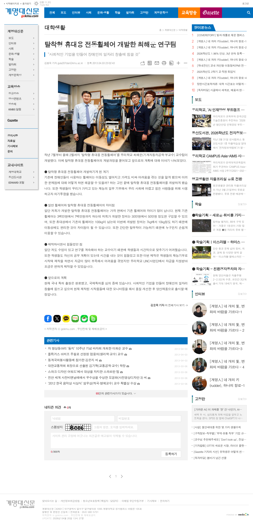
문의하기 (165, 501)
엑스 (57, 318)
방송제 (12, 104)
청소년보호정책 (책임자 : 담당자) (100, 501)
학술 (117, 12)
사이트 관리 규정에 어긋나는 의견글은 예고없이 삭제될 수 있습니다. (94, 435)
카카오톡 (66, 318)
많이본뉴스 (202, 27)
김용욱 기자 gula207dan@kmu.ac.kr (63, 63)
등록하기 (171, 454)
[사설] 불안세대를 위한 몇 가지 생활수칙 (217, 427)
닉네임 (56, 418)
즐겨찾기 (26, 3)
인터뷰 (76, 12)
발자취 (130, 12)
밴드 (93, 318)
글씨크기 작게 (185, 63)
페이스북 (48, 318)
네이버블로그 (75, 318)
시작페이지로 (12, 3)
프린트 (164, 63)
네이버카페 (84, 318)
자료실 (11, 141)
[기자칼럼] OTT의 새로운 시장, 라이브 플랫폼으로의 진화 (220, 446)
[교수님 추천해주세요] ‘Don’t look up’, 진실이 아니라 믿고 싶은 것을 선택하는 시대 (220, 439)
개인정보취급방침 (70, 501)
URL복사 (142, 63)
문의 (9, 151)
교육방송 (189, 12)
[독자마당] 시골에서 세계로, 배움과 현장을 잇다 (222, 90)
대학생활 (183, 30)
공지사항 (12, 135)
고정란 (144, 12)
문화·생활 (103, 12)
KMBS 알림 (14, 109)
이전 (110, 476)
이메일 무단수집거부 (133, 501)
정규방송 (13, 93)
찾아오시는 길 (49, 501)
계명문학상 (161, 12)
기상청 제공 (44, 5)
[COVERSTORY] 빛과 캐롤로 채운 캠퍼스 (221, 35)
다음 (121, 476)
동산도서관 (14, 177)
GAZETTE (211, 12)
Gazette (12, 120)
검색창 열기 (249, 12)
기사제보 (12, 146)
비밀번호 (124, 418)
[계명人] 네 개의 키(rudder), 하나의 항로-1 (222, 41)
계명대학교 (14, 172)
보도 (63, 12)
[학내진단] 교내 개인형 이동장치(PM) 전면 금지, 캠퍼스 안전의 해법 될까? (222, 65)
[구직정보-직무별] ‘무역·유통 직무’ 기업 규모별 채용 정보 (220, 433)
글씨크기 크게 (178, 63)
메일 (157, 63)
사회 (88, 12)
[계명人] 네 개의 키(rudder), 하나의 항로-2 (222, 47)
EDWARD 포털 (16, 182)
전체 (52, 12)
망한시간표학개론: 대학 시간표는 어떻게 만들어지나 (222, 84)
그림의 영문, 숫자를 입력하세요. (114, 427)
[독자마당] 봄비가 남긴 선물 (210, 458)
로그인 (245, 3)
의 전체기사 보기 (167, 305)
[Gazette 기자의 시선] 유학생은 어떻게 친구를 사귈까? (220, 452)
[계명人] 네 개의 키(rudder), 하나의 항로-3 (222, 60)
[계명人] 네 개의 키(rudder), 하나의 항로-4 (222, 78)
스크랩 (171, 63)
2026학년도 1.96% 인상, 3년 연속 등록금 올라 (222, 53)
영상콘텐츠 (14, 98)
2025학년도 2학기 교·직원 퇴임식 (216, 72)
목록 (150, 63)
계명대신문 (15, 31)
